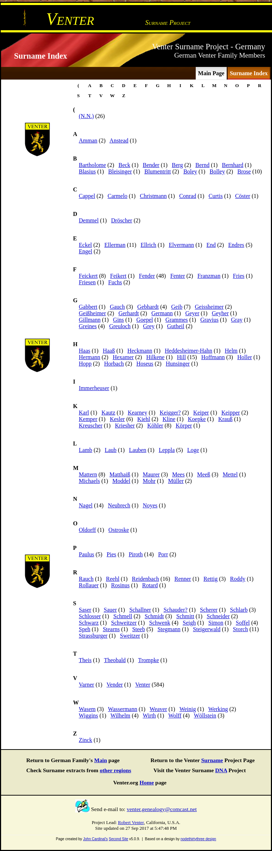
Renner (182, 579)
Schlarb (239, 610)
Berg (177, 165)
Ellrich (149, 245)
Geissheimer (209, 307)
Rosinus (120, 585)
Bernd (202, 165)
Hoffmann (213, 357)
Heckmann (139, 351)
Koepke (197, 419)
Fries (238, 276)
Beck (124, 165)
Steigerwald (206, 629)
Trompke (148, 660)
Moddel (121, 481)
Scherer (209, 610)
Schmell (122, 616)
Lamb (85, 450)
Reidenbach (145, 579)
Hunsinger (178, 364)
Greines (88, 326)
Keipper (230, 412)
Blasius (87, 171)
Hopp (85, 364)
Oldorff (87, 530)
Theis (85, 660)
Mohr (149, 481)
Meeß (203, 474)
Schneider (218, 616)
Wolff (175, 715)
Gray (236, 320)
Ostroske (118, 530)
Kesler (117, 419)
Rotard (150, 585)
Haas (84, 351)
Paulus (86, 554)
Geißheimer (92, 313)
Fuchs (115, 282)
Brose (244, 171)
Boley (190, 171)
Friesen (87, 282)
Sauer (110, 610)
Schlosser (90, 616)
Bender (151, 165)
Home (147, 782)
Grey (149, 326)
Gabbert (88, 307)
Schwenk (159, 623)
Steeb (138, 629)
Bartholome (92, 165)
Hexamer (123, 357)
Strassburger (93, 636)
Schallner (140, 610)
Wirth (149, 715)
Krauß (225, 419)
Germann (162, 313)
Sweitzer (130, 636)
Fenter (177, 276)
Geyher (220, 313)
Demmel (89, 220)
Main (100, 760)
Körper (184, 425)
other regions (115, 770)
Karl (84, 412)
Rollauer (89, 585)
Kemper (88, 419)
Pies (111, 554)
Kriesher (125, 425)
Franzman (209, 276)
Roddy (237, 579)
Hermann (89, 357)
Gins (118, 320)
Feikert (118, 276)
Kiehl (143, 419)
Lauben (137, 450)
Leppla (166, 450)
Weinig (188, 709)
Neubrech (119, 505)
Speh (84, 629)
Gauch (117, 307)
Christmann (153, 196)
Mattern (88, 474)
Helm (231, 351)
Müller (176, 481)
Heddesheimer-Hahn (188, 351)
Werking (218, 709)
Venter (142, 685)
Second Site (118, 839)
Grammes (177, 320)
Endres (236, 245)
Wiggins (88, 715)
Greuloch (120, 326)
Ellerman (115, 245)
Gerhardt (128, 313)
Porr (163, 554)
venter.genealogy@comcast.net (161, 809)
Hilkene (155, 357)
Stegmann (169, 629)
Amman (88, 140)
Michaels (89, 481)
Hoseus (144, 364)
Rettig (211, 579)
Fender (147, 276)
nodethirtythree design (198, 839)
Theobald (115, 660)
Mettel (230, 474)
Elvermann (181, 245)
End (211, 245)
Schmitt (185, 616)
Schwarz (89, 623)
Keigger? (170, 412)
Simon (215, 623)
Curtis (216, 196)
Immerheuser (94, 388)
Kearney (137, 412)
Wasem (87, 709)
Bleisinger (120, 171)
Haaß (109, 351)
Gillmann (89, 320)
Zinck (85, 740)
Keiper (201, 412)
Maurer (151, 474)
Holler (244, 357)
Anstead (118, 140)
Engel (85, 251)
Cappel (87, 196)
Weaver (158, 709)
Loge (193, 450)
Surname (212, 760)
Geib (176, 307)
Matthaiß (119, 474)
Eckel (85, 245)
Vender (114, 685)
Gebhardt (148, 307)
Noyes (150, 505)
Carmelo (117, 196)
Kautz (108, 412)
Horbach (114, 364)
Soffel (243, 623)
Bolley (217, 171)
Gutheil (175, 326)
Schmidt (154, 616)
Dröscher (121, 220)
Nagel (85, 505)
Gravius (209, 320)
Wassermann (122, 709)
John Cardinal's (95, 839)
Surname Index (249, 73)
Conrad (187, 196)
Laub (111, 450)
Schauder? (175, 610)
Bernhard (233, 165)
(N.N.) (86, 116)
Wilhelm (120, 715)
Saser (85, 610)
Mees (178, 474)
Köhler (155, 425)
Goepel (144, 320)
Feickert (88, 276)
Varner (86, 685)
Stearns (111, 629)
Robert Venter (131, 822)
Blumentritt (157, 171)
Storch (240, 629)
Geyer (192, 313)
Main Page (211, 73)
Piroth (136, 554)
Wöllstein (205, 715)
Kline (169, 419)
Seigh (189, 623)
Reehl (112, 579)
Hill (181, 357)
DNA (221, 770)
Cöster (242, 196)
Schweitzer (124, 623)
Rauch (86, 579)
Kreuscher (91, 425)
